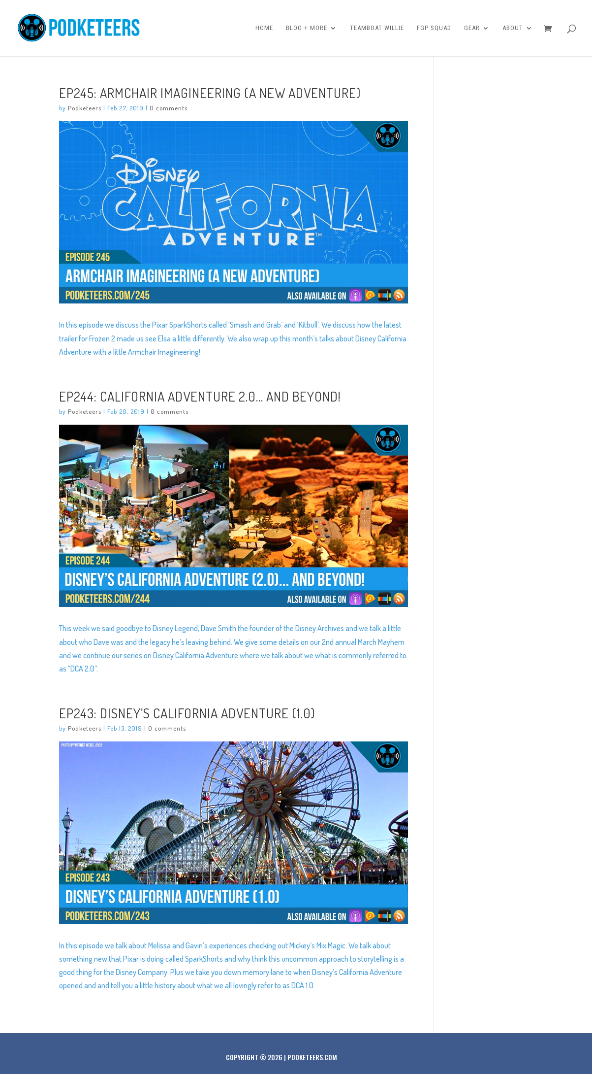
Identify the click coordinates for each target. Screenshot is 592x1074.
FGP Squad (434, 28)
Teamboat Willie (377, 28)
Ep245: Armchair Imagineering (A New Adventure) (210, 92)
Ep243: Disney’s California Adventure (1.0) (187, 713)
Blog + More (306, 28)
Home (264, 28)
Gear (472, 28)
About (512, 28)
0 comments (168, 108)
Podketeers (84, 108)
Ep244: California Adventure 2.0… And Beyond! (200, 396)
